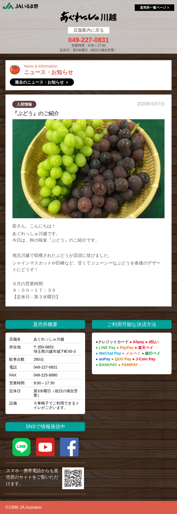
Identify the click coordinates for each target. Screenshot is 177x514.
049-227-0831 (88, 40)
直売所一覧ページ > (154, 8)
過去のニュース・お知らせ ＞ (42, 82)
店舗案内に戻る (88, 30)
